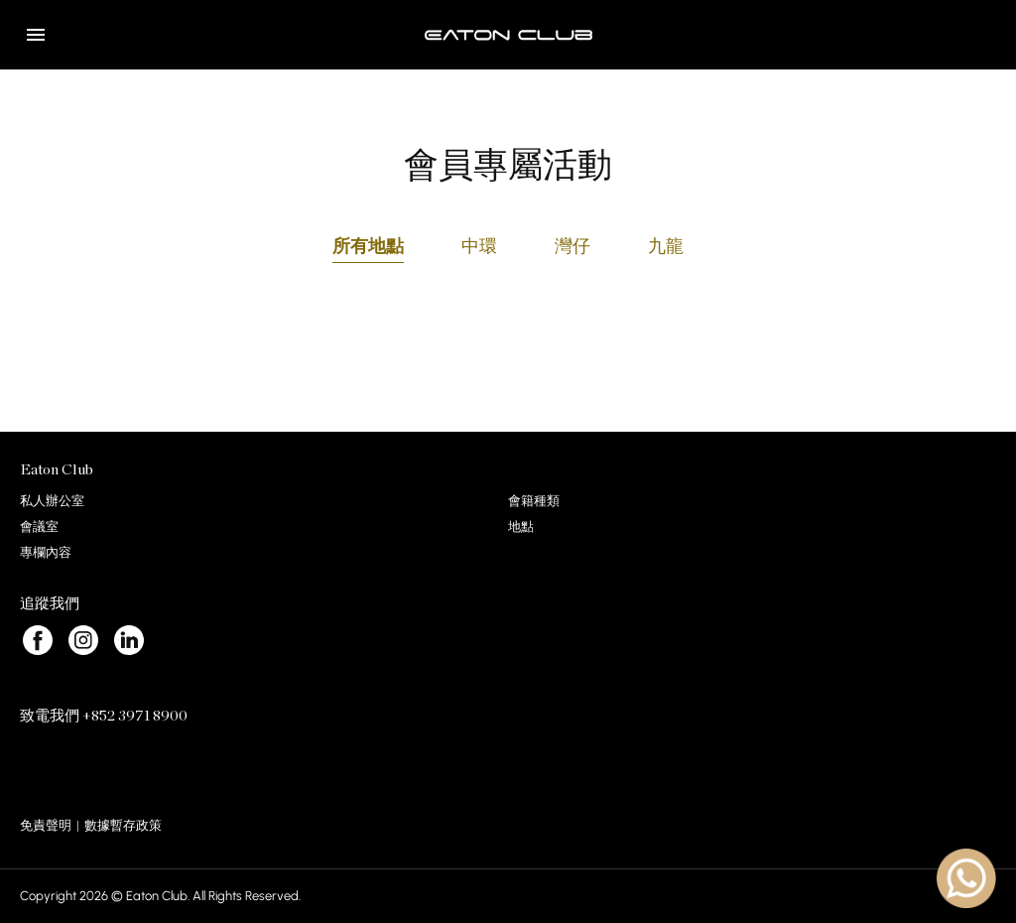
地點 (521, 526)
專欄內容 (45, 552)
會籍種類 (534, 500)
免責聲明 (45, 825)
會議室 (39, 526)
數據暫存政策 (123, 825)
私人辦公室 (52, 500)
